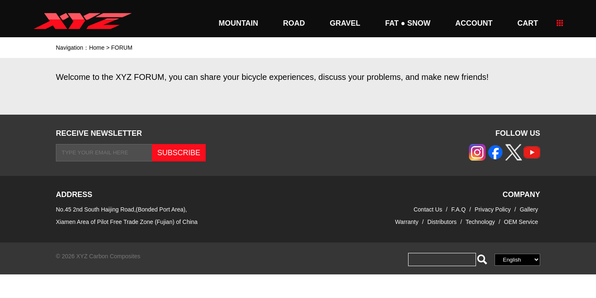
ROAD (294, 23)
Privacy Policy (493, 209)
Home (96, 47)
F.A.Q (458, 209)
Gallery (529, 209)
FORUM (121, 47)
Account (474, 23)
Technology (480, 222)
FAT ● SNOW (407, 23)
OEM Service (521, 222)
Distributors (442, 222)
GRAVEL (345, 23)
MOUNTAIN (238, 23)
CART (527, 23)
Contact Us (427, 209)
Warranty (406, 222)
